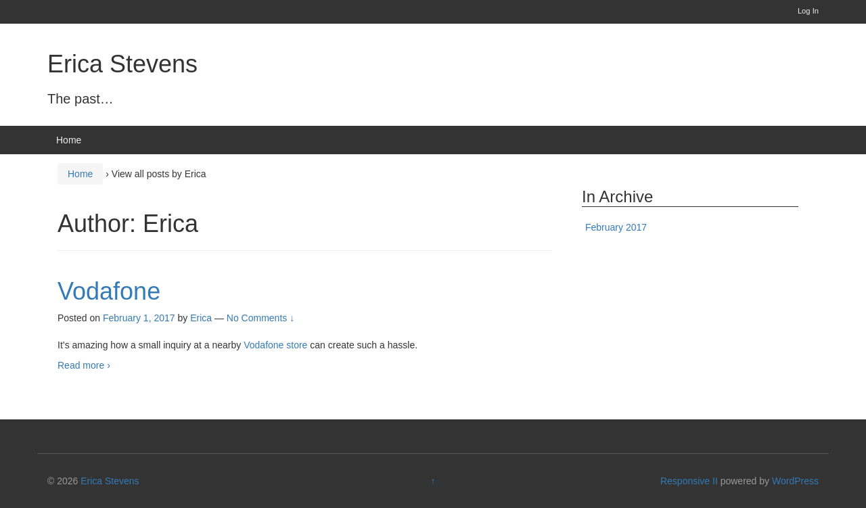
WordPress (795, 481)
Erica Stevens (122, 64)
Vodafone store (275, 345)
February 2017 (616, 227)
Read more (84, 365)
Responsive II (689, 481)
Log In (808, 11)
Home (68, 140)
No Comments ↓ (260, 318)
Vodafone (109, 291)
